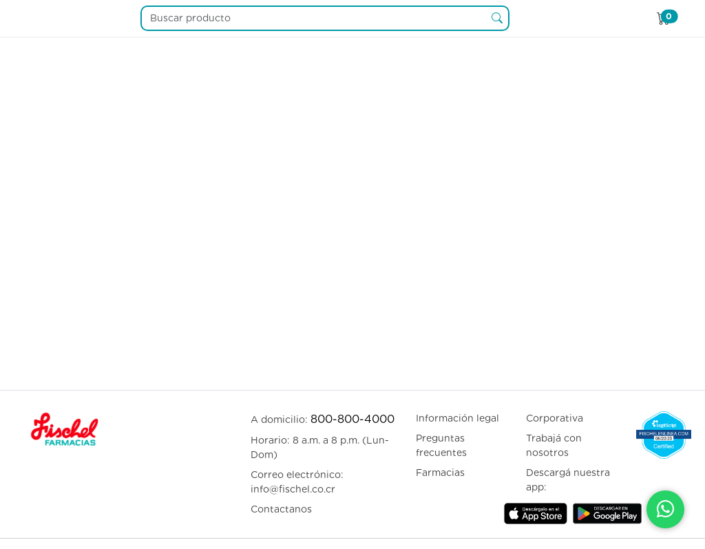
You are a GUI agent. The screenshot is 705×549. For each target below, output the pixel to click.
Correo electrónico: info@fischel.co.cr (297, 482)
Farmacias (440, 472)
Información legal (457, 418)
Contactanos (281, 509)
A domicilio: (322, 419)
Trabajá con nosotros (554, 445)
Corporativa (554, 418)
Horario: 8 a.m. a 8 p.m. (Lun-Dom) (320, 447)
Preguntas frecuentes (441, 445)
